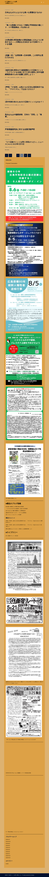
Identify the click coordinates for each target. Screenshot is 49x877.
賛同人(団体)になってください (12, 528)
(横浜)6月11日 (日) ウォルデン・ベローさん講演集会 (16, 512)
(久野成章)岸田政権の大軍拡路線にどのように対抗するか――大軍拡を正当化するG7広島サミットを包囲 (24, 42)
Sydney (32, 875)
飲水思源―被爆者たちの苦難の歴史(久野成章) (15, 506)
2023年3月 (8, 849)
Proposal (8, 163)
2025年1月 (8, 839)
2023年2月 (8, 851)
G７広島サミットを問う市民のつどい (11, 2)
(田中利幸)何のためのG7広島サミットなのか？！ (24, 102)
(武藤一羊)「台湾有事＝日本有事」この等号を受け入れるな (24, 56)
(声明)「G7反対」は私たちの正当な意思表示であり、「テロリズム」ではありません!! (24, 88)
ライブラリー (12, 532)
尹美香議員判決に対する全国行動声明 (20, 129)
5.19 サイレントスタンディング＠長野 (13, 514)
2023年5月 (8, 845)
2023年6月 (8, 843)
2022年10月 (8, 857)
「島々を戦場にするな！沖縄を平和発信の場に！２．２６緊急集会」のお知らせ (24, 26)
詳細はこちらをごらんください (16, 831)
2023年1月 (8, 853)
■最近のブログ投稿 (13, 503)
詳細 (30, 772)
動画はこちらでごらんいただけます (28, 739)
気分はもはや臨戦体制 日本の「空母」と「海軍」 (23, 115)
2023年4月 (8, 847)
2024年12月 (8, 841)
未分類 (13, 22)
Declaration (14, 163)
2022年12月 (8, 855)
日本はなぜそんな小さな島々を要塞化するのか (23, 12)
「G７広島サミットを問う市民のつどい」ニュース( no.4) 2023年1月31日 (24, 143)
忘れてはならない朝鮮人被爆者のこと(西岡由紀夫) (16, 510)
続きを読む (7, 18)
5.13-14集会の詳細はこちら (11, 498)
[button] (41, 2)
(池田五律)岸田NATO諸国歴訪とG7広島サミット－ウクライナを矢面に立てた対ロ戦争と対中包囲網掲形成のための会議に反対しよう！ (24, 72)
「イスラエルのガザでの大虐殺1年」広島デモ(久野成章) (17, 508)
